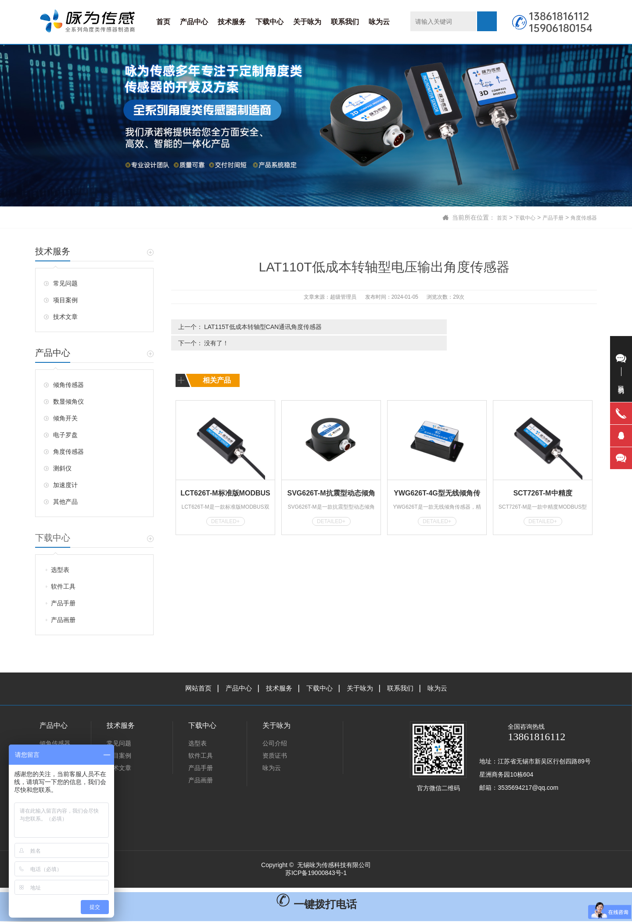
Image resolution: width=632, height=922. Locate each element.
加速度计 (65, 484)
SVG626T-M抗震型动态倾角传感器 (331, 477)
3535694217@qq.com (528, 788)
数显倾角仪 (68, 401)
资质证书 (274, 756)
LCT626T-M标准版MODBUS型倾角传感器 (225, 477)
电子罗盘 (65, 434)
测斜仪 (62, 468)
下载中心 (269, 21)
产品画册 (63, 619)
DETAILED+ (225, 504)
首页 (163, 21)
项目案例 (65, 300)
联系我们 (345, 21)
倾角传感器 (68, 384)
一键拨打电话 (316, 905)
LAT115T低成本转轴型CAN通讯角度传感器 (263, 326)
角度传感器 (581, 217)
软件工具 (63, 586)
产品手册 (547, 217)
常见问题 (65, 283)
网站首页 (193, 688)
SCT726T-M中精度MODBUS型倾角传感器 (542, 477)
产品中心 (194, 21)
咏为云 (379, 21)
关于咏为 (307, 21)
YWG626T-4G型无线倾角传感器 (437, 477)
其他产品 (65, 501)
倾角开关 (65, 418)
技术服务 (232, 21)
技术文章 (65, 316)
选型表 (60, 569)
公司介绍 (274, 744)
